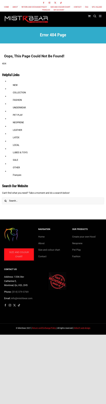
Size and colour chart (19, 254)
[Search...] (53, 200)
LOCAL (16, 145)
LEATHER (17, 130)
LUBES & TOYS (20, 152)
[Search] (5, 200)
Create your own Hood (84, 236)
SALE (15, 160)
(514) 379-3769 (20, 291)
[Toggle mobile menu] (100, 16)
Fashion (76, 256)
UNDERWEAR (19, 107)
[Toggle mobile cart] (89, 16)
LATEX (16, 137)
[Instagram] (10, 305)
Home (41, 236)
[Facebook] (5, 305)
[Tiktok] (19, 305)
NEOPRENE (18, 122)
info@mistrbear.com (21, 298)
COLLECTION (19, 92)
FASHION (17, 100)
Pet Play (76, 249)
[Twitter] (14, 305)
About (41, 243)
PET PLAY (18, 115)
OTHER (16, 167)
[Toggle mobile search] (94, 16)
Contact (42, 256)
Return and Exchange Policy (44, 328)
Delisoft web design (82, 328)
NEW (15, 85)
